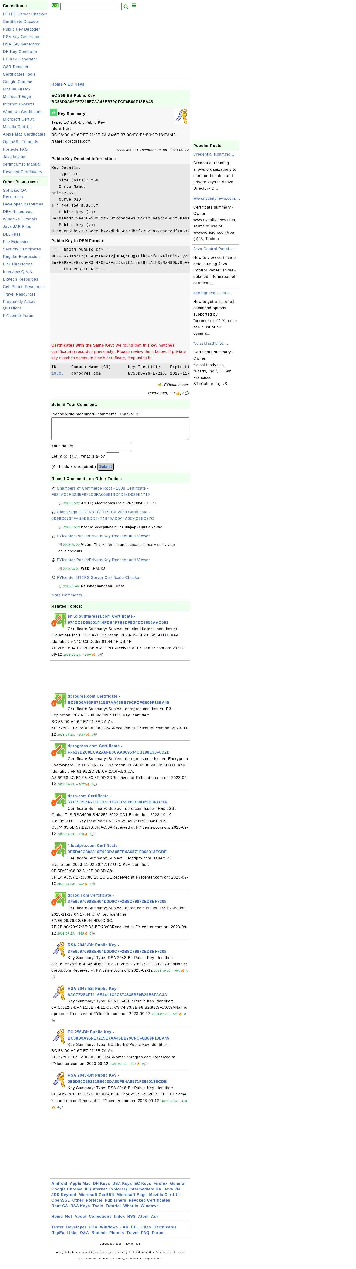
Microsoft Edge (17, 97)
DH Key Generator (20, 52)
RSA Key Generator (21, 37)
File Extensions (17, 242)
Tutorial (113, 1211)
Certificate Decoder (21, 22)
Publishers (115, 1205)
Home (57, 84)
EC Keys (76, 84)
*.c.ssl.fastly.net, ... (211, 343)
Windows (150, 1211)
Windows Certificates (22, 112)
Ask (154, 1221)
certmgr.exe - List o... (213, 293)
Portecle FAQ (15, 149)
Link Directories (17, 264)
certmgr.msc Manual (22, 164)
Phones (116, 1237)
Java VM (172, 1194)
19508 (60, 373)
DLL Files (12, 234)
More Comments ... (69, 600)
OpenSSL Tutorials (20, 142)
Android (59, 1188)
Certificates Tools (19, 74)
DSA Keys (122, 1188)
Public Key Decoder (21, 29)
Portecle (94, 1205)
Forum (158, 1237)
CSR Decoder (16, 67)
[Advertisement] (25, 390)
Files (146, 1232)
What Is (130, 1211)
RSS (131, 1221)
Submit (105, 471)
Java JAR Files (17, 227)
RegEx (57, 1237)
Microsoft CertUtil (19, 119)
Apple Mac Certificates (24, 134)
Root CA (59, 1211)
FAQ (145, 1237)
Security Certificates (22, 249)
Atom (143, 1221)
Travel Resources (19, 294)
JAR (124, 1232)
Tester (57, 1232)
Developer (76, 1232)
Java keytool (15, 157)
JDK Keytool (63, 1199)
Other (77, 1205)
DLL (135, 1232)
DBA (93, 1232)
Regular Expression (21, 257)
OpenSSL (60, 1205)
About (80, 1221)
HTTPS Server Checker (25, 14)
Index (119, 1221)
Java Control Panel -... (214, 249)
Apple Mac (80, 1188)
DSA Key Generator (21, 44)
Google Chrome (17, 82)
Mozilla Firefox (17, 89)
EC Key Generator (20, 59)
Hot (68, 1221)
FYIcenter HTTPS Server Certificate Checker (99, 582)
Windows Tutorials (20, 219)
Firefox (161, 1188)
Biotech (99, 1237)
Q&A (84, 1237)
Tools (97, 1211)
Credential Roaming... (213, 154)
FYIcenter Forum (18, 316)
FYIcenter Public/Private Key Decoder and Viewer (103, 541)
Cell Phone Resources (24, 287)
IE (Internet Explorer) (106, 1194)
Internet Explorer (18, 104)
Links (72, 1237)
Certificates (165, 1232)
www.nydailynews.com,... (216, 198)
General (178, 1188)
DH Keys (101, 1188)
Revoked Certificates (22, 172)
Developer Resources (23, 204)
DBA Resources (17, 212)
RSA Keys (80, 1211)
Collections (100, 1221)
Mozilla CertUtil (17, 127)
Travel (133, 1237)
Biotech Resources (20, 279)
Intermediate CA (145, 1194)
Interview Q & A (17, 272)
